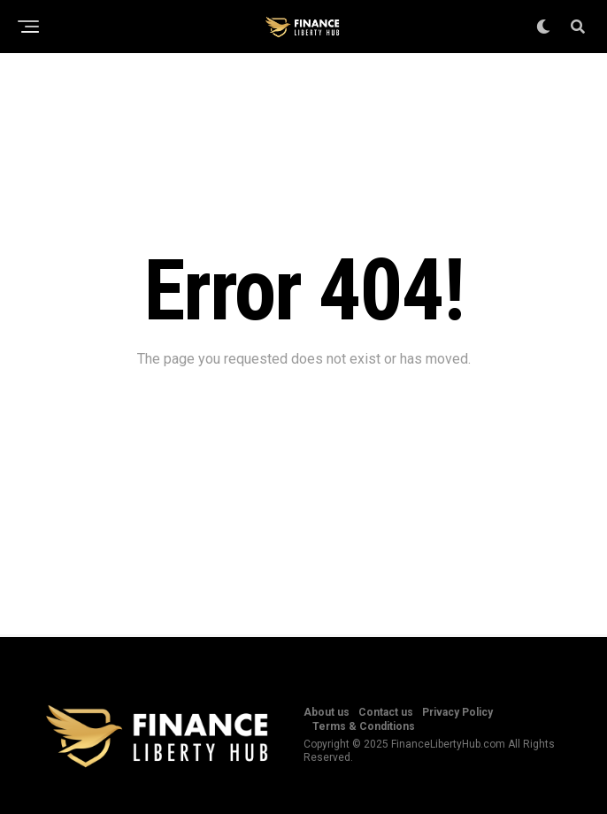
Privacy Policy (457, 712)
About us (327, 712)
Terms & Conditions (363, 726)
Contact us (385, 712)
